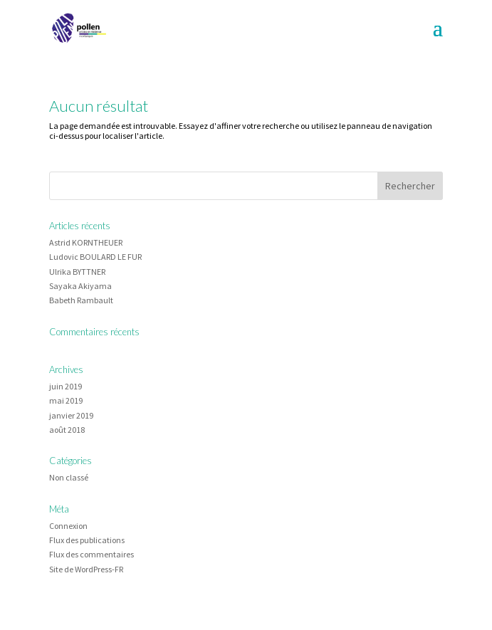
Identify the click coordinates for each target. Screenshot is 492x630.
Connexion (68, 525)
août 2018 (67, 429)
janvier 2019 (71, 415)
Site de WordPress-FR (86, 569)
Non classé (68, 477)
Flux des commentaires (91, 554)
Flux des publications (87, 540)
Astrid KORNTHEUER (85, 242)
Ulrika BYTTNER (77, 271)
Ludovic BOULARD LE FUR (95, 256)
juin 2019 (65, 386)
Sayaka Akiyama (80, 285)
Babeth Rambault (81, 300)
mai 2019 (66, 400)
